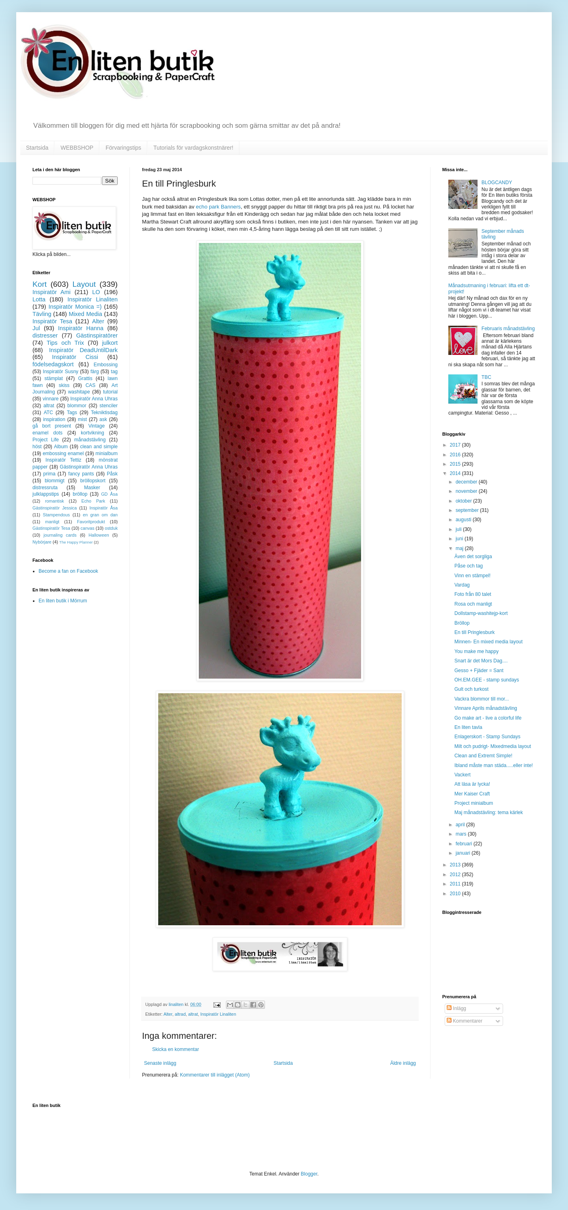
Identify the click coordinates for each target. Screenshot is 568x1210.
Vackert (462, 775)
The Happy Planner (76, 542)
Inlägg (456, 1008)
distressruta (45, 487)
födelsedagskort (53, 364)
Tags (72, 412)
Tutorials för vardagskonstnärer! (193, 147)
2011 (456, 884)
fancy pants (81, 474)
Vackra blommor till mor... (481, 699)
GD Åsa (109, 494)
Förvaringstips (123, 147)
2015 (456, 464)
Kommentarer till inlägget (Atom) (215, 1075)
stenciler (108, 405)
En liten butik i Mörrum (63, 601)
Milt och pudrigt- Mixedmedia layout (492, 746)
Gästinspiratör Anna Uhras (89, 467)
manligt (52, 521)
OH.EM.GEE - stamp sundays (486, 680)
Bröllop (461, 623)
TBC (486, 377)
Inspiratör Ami (51, 292)
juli (459, 529)
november (467, 491)
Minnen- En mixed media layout (488, 642)
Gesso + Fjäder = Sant (478, 670)
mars (462, 834)
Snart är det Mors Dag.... (481, 661)
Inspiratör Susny (61, 371)
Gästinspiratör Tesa (51, 528)
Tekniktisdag (104, 412)
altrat (193, 1014)
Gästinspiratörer (97, 335)
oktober (464, 501)
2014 (456, 473)
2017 (456, 445)
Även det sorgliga (473, 556)
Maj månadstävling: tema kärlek (488, 812)
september (468, 510)
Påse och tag (468, 566)
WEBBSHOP (76, 147)
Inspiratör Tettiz (63, 460)
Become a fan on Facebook (68, 571)
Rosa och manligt (473, 604)
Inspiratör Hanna (80, 328)
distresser (45, 335)
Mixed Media (85, 314)
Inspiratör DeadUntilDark (83, 350)
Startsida (37, 147)
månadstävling (89, 440)
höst (37, 446)
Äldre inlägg (403, 1063)
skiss (64, 385)
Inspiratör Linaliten (218, 1014)
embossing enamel (63, 453)
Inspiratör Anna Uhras (94, 399)
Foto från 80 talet (472, 594)
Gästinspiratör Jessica (54, 507)
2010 (456, 893)
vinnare (50, 399)
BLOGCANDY (497, 182)
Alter (168, 1014)
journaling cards (59, 535)
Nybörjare (42, 541)
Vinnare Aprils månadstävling (485, 708)
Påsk (112, 474)
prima (49, 474)
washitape (79, 392)
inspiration (54, 419)
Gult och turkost (471, 689)
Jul (36, 328)
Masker (92, 487)
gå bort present (51, 426)
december (467, 482)
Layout (84, 284)
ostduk (111, 528)
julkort (110, 343)
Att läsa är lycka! (472, 784)
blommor (76, 405)
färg (94, 371)
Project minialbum (473, 803)
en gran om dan (100, 514)
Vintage (96, 426)
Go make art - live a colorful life (487, 718)
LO (96, 292)
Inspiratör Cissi (75, 357)
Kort (39, 284)
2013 (456, 865)
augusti (464, 519)
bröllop (80, 494)
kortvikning (92, 433)
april (461, 824)
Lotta (38, 299)
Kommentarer (464, 1021)
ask (103, 419)
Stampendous (56, 514)
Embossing (106, 365)
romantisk (54, 501)
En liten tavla (468, 727)
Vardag (462, 585)
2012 (456, 874)
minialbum (106, 453)
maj (460, 548)
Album (61, 446)
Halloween (98, 535)
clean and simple (99, 446)
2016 (456, 455)
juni (460, 539)
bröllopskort (92, 481)
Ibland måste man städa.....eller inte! (493, 765)
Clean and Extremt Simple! (483, 756)
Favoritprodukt (91, 521)
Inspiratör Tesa (52, 321)
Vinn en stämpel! (472, 575)
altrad (180, 1014)
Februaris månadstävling (508, 328)
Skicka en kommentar (175, 1049)
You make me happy (476, 651)
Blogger (309, 1174)
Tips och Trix (65, 343)
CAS (91, 385)
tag (114, 371)
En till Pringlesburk (474, 632)
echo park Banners (218, 207)
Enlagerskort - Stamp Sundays (487, 736)
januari (463, 853)
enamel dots (47, 433)
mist (82, 419)
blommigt (55, 481)
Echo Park (93, 501)
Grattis (85, 378)
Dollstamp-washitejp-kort (481, 613)
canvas (87, 528)
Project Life (45, 440)
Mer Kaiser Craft (472, 794)
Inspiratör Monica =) (74, 306)
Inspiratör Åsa (103, 507)
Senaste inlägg (160, 1063)
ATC (48, 412)
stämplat (53, 378)
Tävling (41, 314)
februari (464, 844)
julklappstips (45, 494)
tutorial (110, 392)
